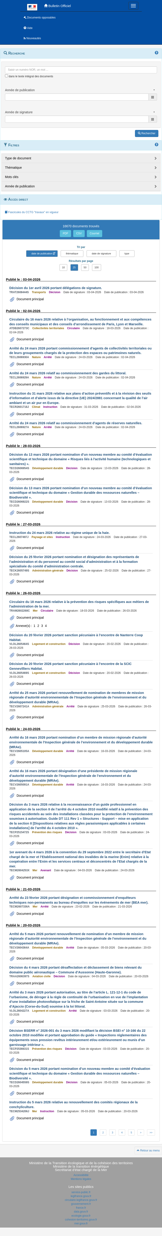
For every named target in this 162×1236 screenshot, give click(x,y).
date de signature (101, 253)
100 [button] (97, 267)
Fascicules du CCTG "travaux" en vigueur (32, 212)
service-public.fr (80, 1192)
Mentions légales (81, 1179)
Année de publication (20, 186)
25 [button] (74, 267)
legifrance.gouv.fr (81, 1196)
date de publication (41, 253)
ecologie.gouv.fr (81, 1215)
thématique (72, 253)
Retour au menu (148, 1150)
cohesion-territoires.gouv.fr (81, 1219)
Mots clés (11, 177)
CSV (79, 233)
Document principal (30, 299)
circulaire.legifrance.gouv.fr (81, 1200)
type (127, 253)
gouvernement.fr (81, 1203)
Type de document (18, 158)
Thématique (13, 167)
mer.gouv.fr (81, 1223)
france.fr (81, 1207)
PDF (65, 233)
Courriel (94, 233)
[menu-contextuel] (6, 75)
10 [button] (63, 267)
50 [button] (85, 267)
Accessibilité (80, 1175)
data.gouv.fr (81, 1211)
